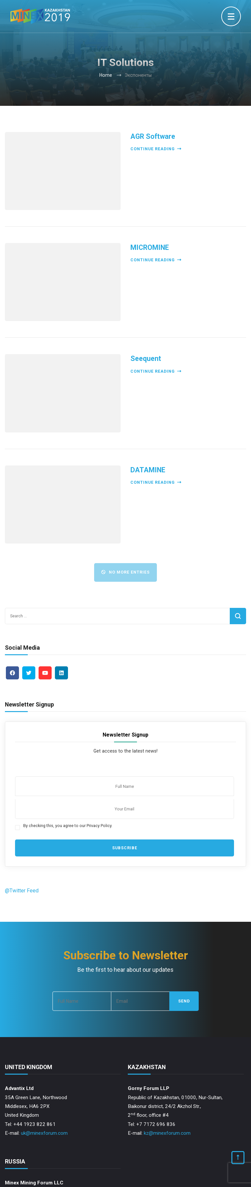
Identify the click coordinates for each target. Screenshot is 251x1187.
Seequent (145, 358)
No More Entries (125, 572)
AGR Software (152, 136)
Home (105, 75)
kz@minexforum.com (167, 1133)
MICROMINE (149, 247)
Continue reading (155, 148)
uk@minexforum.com (44, 1133)
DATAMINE (147, 470)
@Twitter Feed (22, 890)
